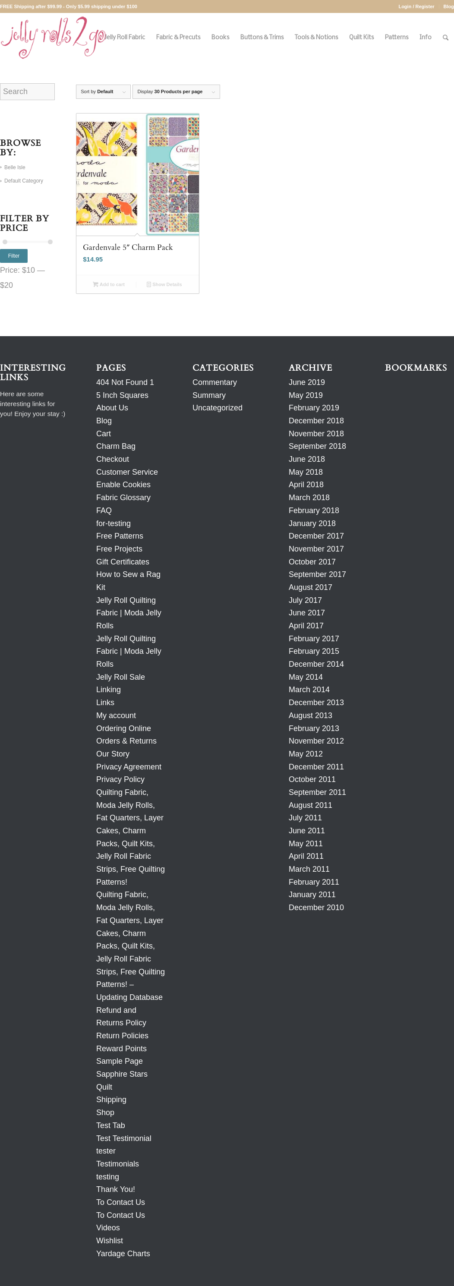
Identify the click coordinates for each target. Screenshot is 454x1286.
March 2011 (309, 869)
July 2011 (305, 817)
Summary (209, 395)
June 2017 (307, 612)
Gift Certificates (122, 562)
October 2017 (312, 562)
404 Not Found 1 (125, 382)
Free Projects (119, 549)
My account (116, 715)
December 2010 (316, 907)
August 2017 (310, 587)
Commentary (214, 382)
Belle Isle (14, 167)
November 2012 (316, 741)
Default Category (23, 181)
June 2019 (307, 382)
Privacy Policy (120, 779)
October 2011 (312, 779)
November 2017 (316, 549)
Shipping (111, 1099)
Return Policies (122, 1035)
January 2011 (312, 894)
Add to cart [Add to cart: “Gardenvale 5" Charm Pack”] (109, 284)
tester (106, 1151)
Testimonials (117, 1164)
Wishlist (109, 1240)
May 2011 (306, 843)
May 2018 (306, 472)
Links (105, 702)
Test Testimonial (123, 1138)
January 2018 (312, 523)
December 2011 (316, 767)
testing (107, 1177)
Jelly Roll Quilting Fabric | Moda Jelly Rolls (128, 613)
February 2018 (314, 510)
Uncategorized (217, 407)
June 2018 (307, 459)
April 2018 (306, 484)
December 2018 (316, 420)
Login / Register (416, 6)
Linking (108, 689)
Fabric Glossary (123, 497)
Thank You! (115, 1189)
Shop (105, 1112)
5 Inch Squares (122, 395)
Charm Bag (116, 446)
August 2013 (310, 715)
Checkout (112, 459)
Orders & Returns (126, 741)
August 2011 (310, 805)
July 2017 (305, 600)
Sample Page (119, 1061)
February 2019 (314, 407)
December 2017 (316, 536)
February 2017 (314, 638)
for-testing (113, 523)
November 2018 (316, 433)
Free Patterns (119, 536)
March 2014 (309, 689)
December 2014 (316, 664)
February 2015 (314, 651)
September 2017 (317, 574)
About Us (112, 407)
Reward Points (121, 1048)
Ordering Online (123, 728)
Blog (449, 6)
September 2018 (317, 446)
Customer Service (127, 472)
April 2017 (306, 625)
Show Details (164, 284)
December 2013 (316, 702)
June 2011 (307, 830)
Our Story (112, 754)
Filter (14, 256)
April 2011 (306, 856)
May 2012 (306, 754)
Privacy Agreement (128, 767)
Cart (103, 433)
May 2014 (306, 677)
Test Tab (110, 1125)
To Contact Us (120, 1202)
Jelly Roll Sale (120, 677)
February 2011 (314, 882)
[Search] (445, 38)
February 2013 (314, 728)
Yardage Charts (123, 1253)
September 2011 (317, 792)
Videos (108, 1227)
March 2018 (309, 497)
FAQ (104, 510)
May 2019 (306, 395)
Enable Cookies (123, 484)
